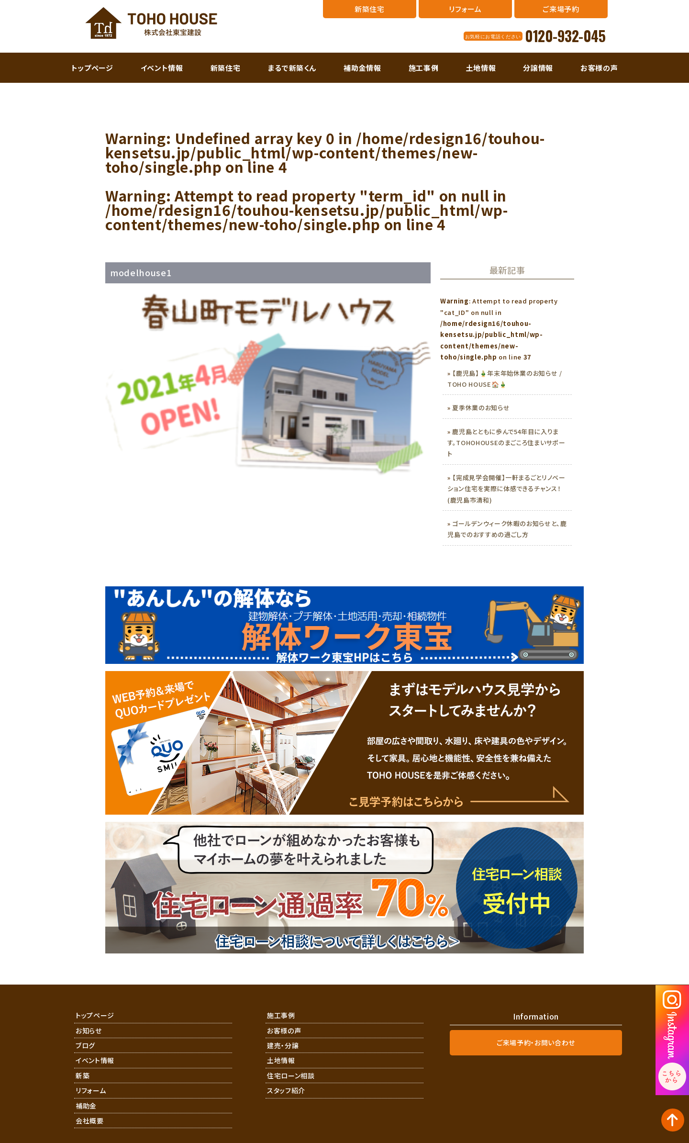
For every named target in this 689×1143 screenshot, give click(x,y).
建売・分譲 (283, 1045)
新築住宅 (226, 68)
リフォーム (91, 1090)
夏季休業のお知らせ (481, 407)
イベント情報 (162, 68)
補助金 (86, 1105)
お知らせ (89, 1030)
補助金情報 (362, 68)
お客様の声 (599, 68)
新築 (82, 1075)
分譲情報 (538, 68)
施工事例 (424, 68)
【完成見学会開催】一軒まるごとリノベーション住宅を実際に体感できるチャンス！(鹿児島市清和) (506, 488)
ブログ (85, 1045)
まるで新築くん (292, 68)
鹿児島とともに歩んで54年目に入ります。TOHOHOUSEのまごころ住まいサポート (506, 443)
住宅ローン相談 (291, 1075)
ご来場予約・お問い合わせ (536, 1042)
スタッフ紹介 (286, 1090)
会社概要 (90, 1120)
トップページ (92, 68)
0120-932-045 (565, 36)
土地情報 (481, 68)
